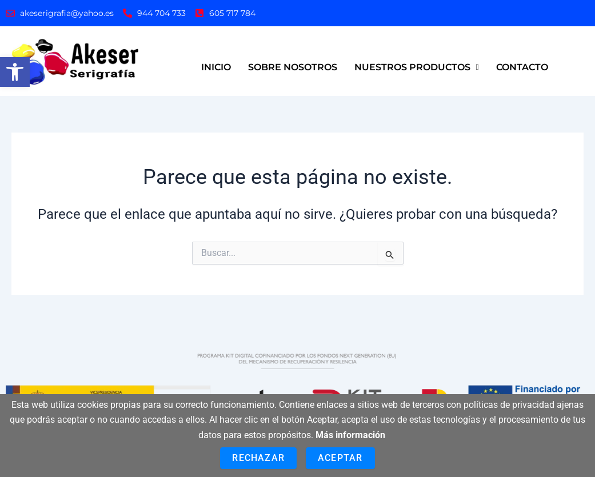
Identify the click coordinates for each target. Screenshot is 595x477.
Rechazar (258, 457)
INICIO (216, 67)
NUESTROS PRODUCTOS (416, 67)
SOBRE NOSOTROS (292, 67)
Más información (350, 435)
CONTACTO (522, 67)
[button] (15, 72)
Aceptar (340, 457)
